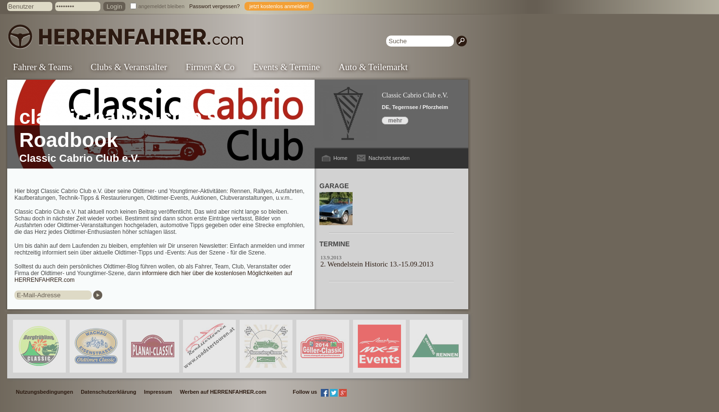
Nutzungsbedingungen (44, 392)
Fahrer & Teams (42, 67)
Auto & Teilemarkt (373, 67)
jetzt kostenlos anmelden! (279, 6)
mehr (395, 120)
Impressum (158, 392)
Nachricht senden (389, 158)
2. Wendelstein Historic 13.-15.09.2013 (377, 264)
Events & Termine (286, 67)
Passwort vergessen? (214, 6)
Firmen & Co (210, 67)
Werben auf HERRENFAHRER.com (223, 392)
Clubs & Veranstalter (129, 67)
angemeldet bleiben (161, 6)
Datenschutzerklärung (108, 392)
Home (340, 158)
